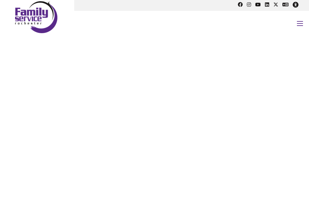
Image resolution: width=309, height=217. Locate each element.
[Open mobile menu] (300, 23)
